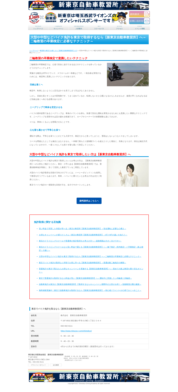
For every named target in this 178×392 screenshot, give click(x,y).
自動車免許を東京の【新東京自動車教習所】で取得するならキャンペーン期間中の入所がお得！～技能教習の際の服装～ (90, 284)
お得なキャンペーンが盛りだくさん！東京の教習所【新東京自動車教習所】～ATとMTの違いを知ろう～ (83, 235)
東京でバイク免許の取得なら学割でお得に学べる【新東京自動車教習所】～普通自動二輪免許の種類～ (82, 263)
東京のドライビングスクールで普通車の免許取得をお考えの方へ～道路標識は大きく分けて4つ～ (80, 241)
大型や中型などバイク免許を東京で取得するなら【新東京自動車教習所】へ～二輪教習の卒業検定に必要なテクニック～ (90, 256)
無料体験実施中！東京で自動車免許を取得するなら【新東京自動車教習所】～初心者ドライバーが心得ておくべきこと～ (90, 290)
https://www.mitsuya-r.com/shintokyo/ (76, 331)
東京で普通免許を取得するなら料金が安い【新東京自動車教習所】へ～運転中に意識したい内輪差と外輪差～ (85, 278)
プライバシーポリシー (38, 365)
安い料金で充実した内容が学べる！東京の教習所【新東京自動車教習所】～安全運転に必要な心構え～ (82, 228)
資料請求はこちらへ (89, 201)
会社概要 (56, 365)
